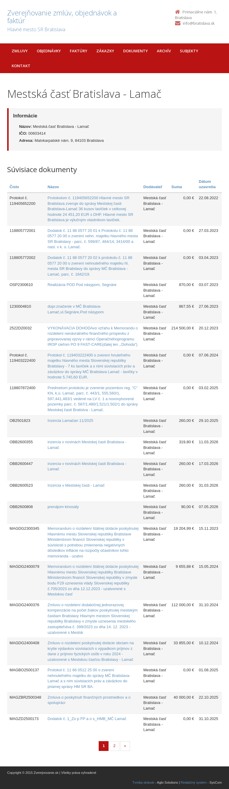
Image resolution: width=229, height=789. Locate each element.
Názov (53, 187)
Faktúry (78, 51)
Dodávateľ (153, 187)
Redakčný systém (194, 782)
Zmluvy (20, 51)
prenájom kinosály (63, 506)
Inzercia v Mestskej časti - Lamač (76, 485)
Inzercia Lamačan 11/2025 (70, 420)
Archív (164, 51)
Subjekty (189, 51)
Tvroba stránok (143, 782)
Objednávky (49, 51)
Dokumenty (135, 51)
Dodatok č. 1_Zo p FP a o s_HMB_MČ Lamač (87, 718)
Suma (176, 187)
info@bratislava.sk (198, 23)
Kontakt (21, 65)
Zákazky (105, 51)
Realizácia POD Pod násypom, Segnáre (82, 284)
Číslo (14, 187)
